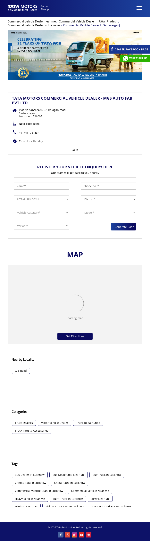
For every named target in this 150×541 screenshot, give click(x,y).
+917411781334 (29, 132)
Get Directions (75, 336)
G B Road (21, 370)
